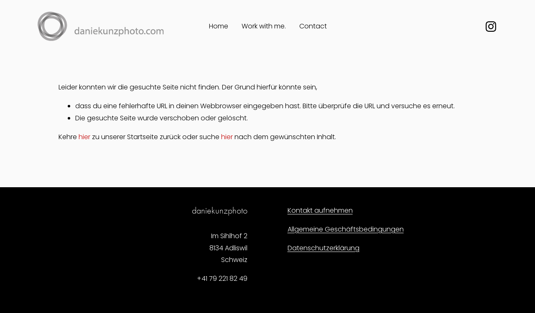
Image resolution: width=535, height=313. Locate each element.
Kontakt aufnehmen (320, 210)
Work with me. (264, 26)
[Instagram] (490, 26)
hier (84, 137)
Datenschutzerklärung (323, 248)
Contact (313, 26)
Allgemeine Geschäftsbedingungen (346, 229)
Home (218, 26)
